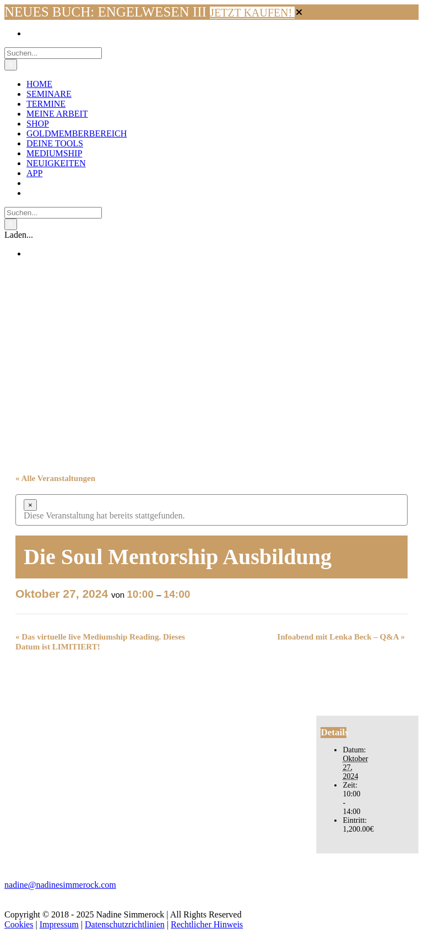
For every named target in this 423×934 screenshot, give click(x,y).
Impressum (59, 924)
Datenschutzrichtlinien (125, 924)
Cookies (18, 924)
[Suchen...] (53, 53)
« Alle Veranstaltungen (55, 478)
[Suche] (10, 64)
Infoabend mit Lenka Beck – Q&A (341, 636)
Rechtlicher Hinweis (207, 924)
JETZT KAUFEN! (252, 13)
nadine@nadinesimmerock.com (60, 884)
